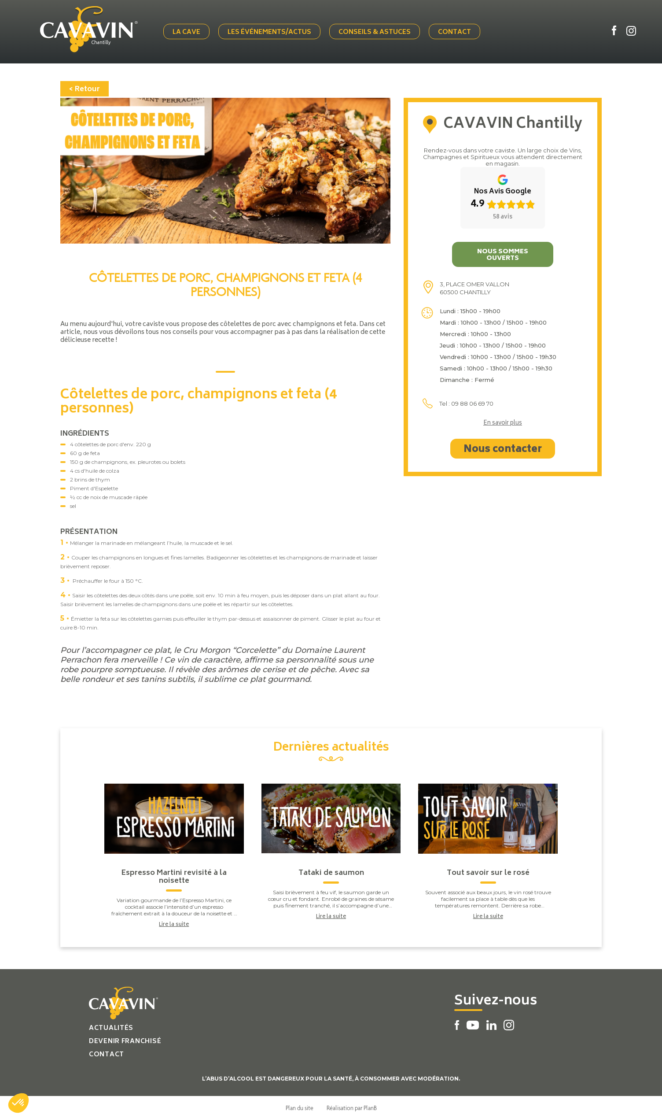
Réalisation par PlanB (352, 1106)
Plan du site (299, 1106)
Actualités (111, 1026)
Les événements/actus (271, 31)
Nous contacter (502, 448)
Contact (456, 31)
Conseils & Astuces (376, 31)
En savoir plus (502, 422)
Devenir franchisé (125, 1039)
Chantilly (104, 43)
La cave (188, 31)
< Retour (84, 87)
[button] (18, 1103)
